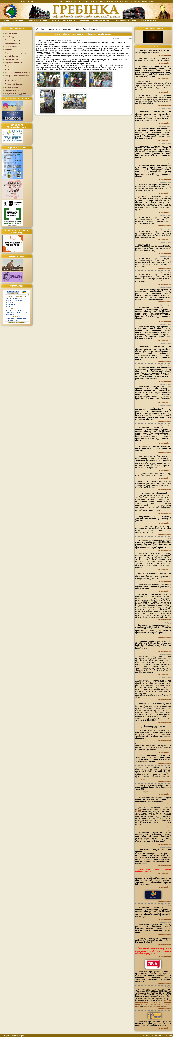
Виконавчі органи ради (14, 40)
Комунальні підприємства (15, 66)
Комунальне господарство (15, 94)
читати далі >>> (164, 55)
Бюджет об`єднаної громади (16, 53)
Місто (7, 69)
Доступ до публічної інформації (17, 72)
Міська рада (9, 37)
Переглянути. (143, 792)
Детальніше (142, 779)
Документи (9, 50)
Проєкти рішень (11, 46)
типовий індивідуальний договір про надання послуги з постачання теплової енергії (153, 1003)
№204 (138, 811)
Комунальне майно (12, 91)
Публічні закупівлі (12, 59)
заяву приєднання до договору (155, 1006)
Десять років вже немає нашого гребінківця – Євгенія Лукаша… (73, 29)
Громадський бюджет (13, 84)
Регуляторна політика (13, 63)
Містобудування (11, 87)
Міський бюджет (11, 56)
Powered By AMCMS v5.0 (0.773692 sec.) (158, 1036)
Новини (43, 29)
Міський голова (11, 33)
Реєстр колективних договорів (17, 76)
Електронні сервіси (12, 43)
